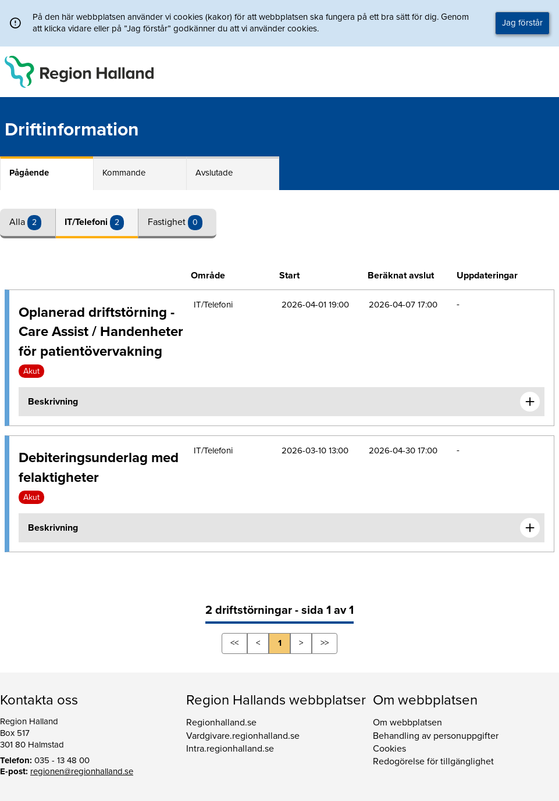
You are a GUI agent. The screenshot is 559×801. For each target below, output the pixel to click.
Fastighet (168, 222)
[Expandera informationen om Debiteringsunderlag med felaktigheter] (530, 528)
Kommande (123, 172)
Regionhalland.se (221, 722)
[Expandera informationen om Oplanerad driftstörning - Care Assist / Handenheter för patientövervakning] (530, 402)
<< (234, 643)
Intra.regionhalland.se (230, 748)
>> (325, 643)
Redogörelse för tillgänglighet (433, 761)
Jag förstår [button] (522, 22)
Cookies (389, 748)
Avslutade (214, 172)
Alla (18, 222)
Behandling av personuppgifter (436, 736)
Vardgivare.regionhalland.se (243, 736)
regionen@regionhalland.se (81, 771)
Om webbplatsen (407, 722)
